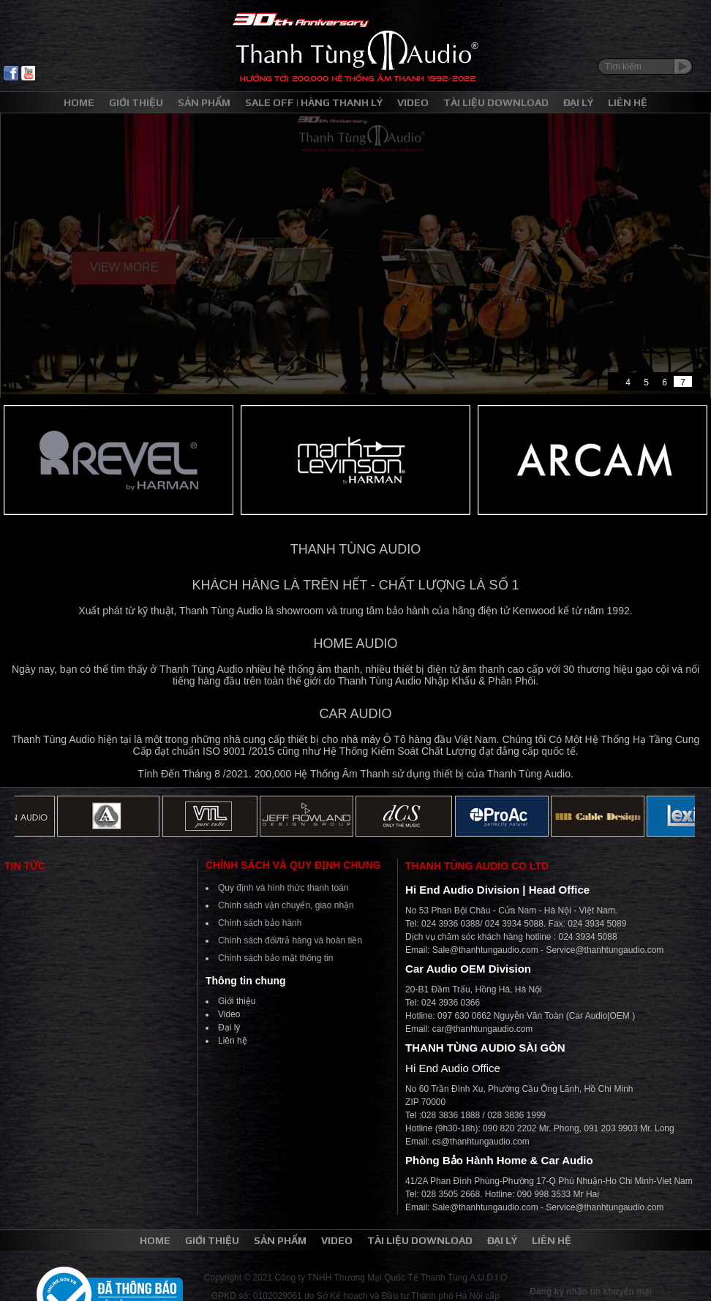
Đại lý (229, 1027)
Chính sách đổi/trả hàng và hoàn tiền (290, 940)
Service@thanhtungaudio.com (604, 950)
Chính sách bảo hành (259, 923)
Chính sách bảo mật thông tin (275, 958)
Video (229, 1014)
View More (124, 267)
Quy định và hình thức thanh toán (283, 888)
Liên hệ (232, 1041)
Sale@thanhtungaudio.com (485, 950)
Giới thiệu (236, 1001)
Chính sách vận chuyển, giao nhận (286, 905)
